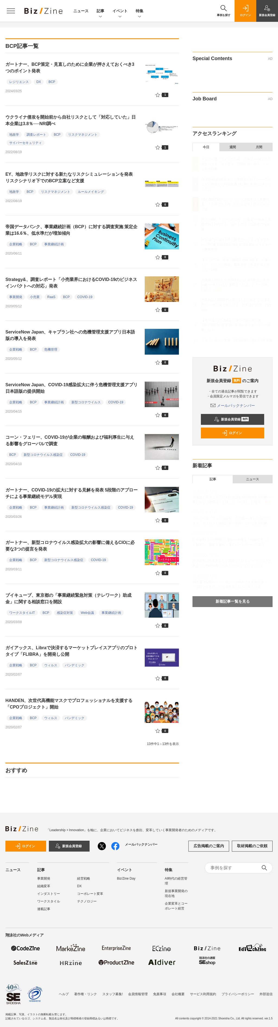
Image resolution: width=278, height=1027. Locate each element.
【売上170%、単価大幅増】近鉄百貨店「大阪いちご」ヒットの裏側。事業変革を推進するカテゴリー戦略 (236, 264)
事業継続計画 (54, 244)
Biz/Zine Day (126, 878)
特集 (139, 11)
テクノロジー (87, 901)
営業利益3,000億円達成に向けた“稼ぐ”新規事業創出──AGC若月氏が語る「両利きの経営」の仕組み (236, 305)
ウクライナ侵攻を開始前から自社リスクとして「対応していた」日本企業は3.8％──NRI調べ (70, 120)
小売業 (35, 297)
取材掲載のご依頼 (252, 846)
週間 (232, 147)
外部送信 (266, 994)
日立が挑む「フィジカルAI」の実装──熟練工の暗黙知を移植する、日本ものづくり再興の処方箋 (236, 224)
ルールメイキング (91, 192)
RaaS (51, 297)
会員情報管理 (138, 994)
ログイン (232, 433)
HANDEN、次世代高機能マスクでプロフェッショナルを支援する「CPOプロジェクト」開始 (68, 703)
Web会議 (87, 613)
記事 (100, 11)
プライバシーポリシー (238, 994)
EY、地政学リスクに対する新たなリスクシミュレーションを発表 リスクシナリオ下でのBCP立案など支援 (71, 177)
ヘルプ (64, 994)
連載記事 (43, 909)
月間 (259, 147)
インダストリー (48, 894)
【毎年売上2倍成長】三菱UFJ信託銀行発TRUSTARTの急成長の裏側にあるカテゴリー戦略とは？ (235, 325)
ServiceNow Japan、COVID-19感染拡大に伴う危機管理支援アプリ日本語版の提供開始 (71, 388)
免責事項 (159, 994)
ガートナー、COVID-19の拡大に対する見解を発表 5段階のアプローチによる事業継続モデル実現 (71, 493)
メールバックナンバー (232, 405)
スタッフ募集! (112, 994)
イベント (120, 11)
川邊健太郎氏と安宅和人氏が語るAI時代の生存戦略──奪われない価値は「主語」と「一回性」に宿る (236, 285)
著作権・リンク (85, 994)
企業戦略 (15, 244)
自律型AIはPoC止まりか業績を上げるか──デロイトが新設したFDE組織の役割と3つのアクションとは (236, 184)
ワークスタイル (48, 901)
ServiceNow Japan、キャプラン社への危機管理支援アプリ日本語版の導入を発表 (70, 335)
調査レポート (36, 135)
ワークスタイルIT (22, 613)
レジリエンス (19, 82)
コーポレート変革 (90, 894)
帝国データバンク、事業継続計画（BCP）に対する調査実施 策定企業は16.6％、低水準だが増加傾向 (71, 230)
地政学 (14, 135)
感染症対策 (65, 613)
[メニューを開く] (11, 11)
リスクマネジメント (82, 135)
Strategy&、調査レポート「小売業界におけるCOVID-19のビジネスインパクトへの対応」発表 (71, 282)
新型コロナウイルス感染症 (43, 455)
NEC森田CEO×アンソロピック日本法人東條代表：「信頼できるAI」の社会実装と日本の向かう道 (235, 204)
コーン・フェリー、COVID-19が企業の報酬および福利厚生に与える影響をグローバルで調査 (69, 440)
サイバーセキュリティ (25, 143)
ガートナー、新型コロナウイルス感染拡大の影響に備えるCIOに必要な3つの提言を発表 (70, 545)
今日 (206, 147)
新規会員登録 (231, 419)
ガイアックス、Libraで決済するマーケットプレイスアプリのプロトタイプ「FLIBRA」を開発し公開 (71, 651)
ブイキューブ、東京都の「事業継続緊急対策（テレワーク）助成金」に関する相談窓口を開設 (68, 598)
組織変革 (43, 886)
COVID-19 (84, 297)
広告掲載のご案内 (209, 846)
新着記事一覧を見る (233, 601)
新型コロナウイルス (86, 402)
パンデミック (74, 665)
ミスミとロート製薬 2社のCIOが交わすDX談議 (236, 340)
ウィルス (50, 665)
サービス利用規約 (203, 994)
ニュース (81, 11)
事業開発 (15, 297)
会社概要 (178, 994)
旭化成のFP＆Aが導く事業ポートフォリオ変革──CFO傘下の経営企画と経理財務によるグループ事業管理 (236, 244)
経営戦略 (83, 878)
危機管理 (50, 349)
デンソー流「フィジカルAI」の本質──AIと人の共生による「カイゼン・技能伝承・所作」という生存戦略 (236, 164)
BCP (52, 82)
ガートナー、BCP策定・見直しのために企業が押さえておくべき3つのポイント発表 (69, 67)
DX (38, 82)
